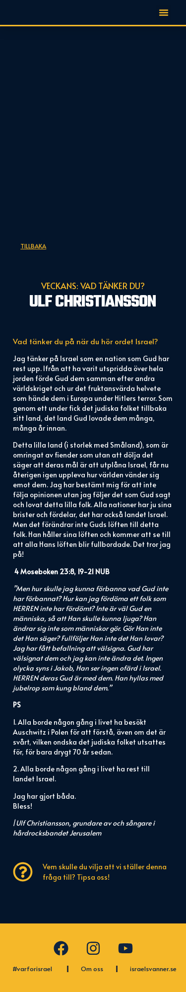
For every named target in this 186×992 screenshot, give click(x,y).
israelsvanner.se (153, 968)
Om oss (92, 968)
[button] (163, 12)
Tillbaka (33, 246)
